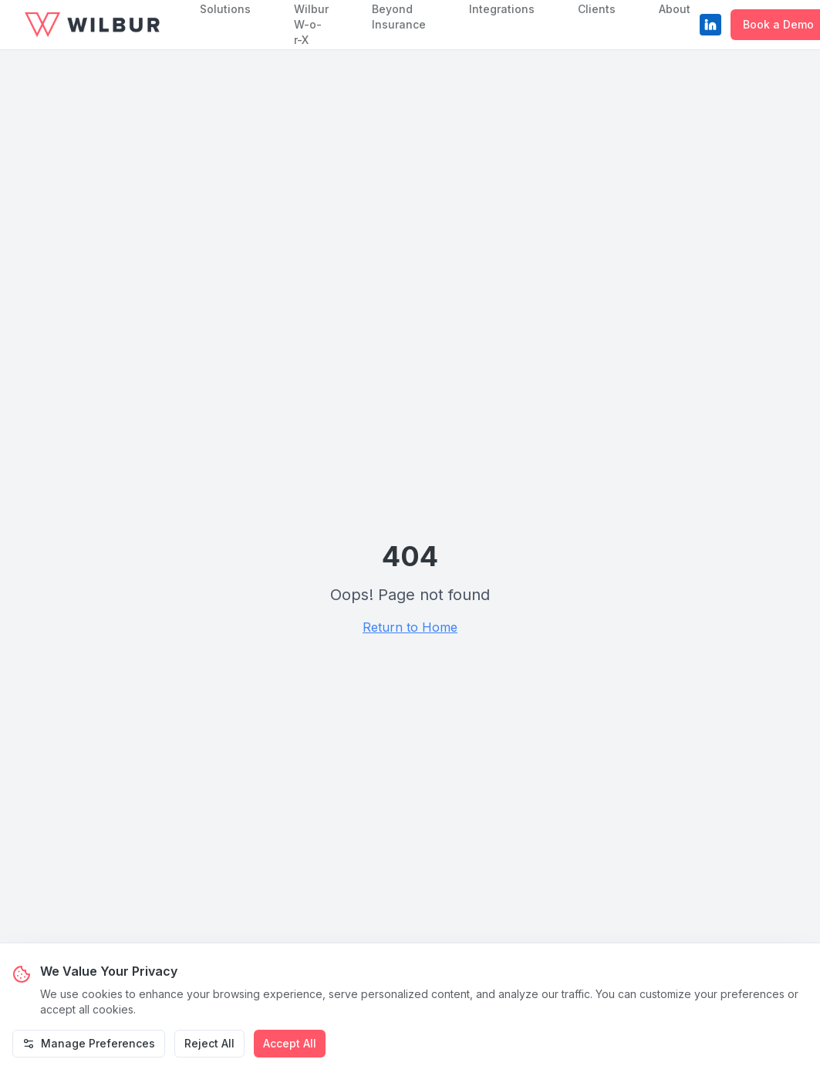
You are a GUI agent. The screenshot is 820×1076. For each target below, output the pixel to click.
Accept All (289, 1043)
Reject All (209, 1043)
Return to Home (410, 627)
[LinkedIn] (710, 24)
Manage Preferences (88, 1043)
